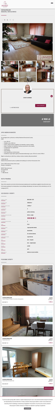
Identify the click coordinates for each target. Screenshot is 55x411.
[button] (5, 42)
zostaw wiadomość (41, 105)
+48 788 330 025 (14, 107)
